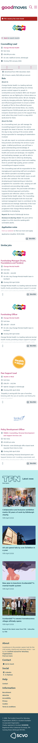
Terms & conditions (9, 707)
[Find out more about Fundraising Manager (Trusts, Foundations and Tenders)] (3, 294)
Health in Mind (9, 377)
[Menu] (35, 7)
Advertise (5, 695)
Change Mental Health (11, 48)
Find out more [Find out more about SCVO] (7, 656)
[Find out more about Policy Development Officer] (3, 463)
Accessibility (6, 698)
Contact (5, 684)
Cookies (5, 704)
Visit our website (7, 231)
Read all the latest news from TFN (14, 629)
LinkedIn (8, 672)
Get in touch (9, 664)
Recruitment (6, 692)
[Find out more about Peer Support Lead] (3, 402)
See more (5, 483)
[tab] (7, 67)
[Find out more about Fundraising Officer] (3, 345)
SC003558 (25, 725)
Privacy (4, 701)
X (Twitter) (9, 675)
